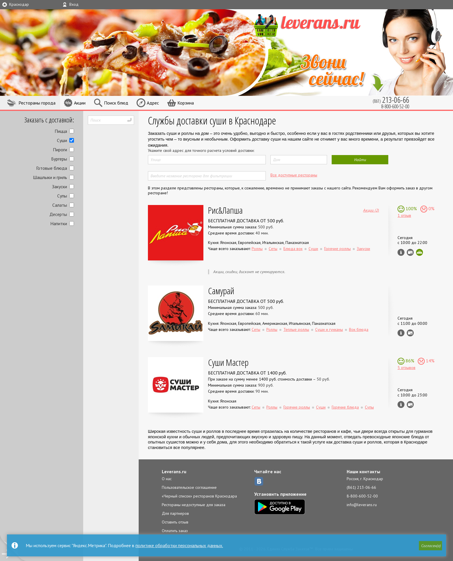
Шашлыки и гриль (50, 177)
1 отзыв (404, 215)
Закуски (59, 186)
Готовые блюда (51, 168)
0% (431, 208)
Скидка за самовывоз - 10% (419, 252)
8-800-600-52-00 (362, 496)
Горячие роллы (337, 248)
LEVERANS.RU (318, 24)
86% (409, 361)
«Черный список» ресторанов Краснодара (199, 496)
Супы (62, 196)
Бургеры (59, 159)
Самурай (221, 290)
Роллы (257, 248)
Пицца (61, 131)
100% (410, 208)
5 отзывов (406, 367)
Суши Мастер (228, 362)
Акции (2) (371, 210)
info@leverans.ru (362, 504)
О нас (167, 478)
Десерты (58, 214)
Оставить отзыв (175, 522)
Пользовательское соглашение (189, 487)
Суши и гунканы (329, 329)
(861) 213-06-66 (361, 487)
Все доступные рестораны (293, 175)
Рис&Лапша (225, 210)
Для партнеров (175, 513)
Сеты (273, 248)
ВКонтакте (258, 481)
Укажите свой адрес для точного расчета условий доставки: (201, 150)
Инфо (401, 252)
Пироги (60, 149)
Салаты (59, 205)
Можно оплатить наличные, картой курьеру (410, 252)
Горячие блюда (345, 407)
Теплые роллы (296, 329)
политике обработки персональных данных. (179, 545)
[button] (430, 545)
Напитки (58, 223)
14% (430, 361)
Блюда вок (292, 248)
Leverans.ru (174, 471)
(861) (391, 100)
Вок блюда (358, 329)
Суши (62, 140)
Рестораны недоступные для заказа (193, 504)
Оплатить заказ (175, 530)
